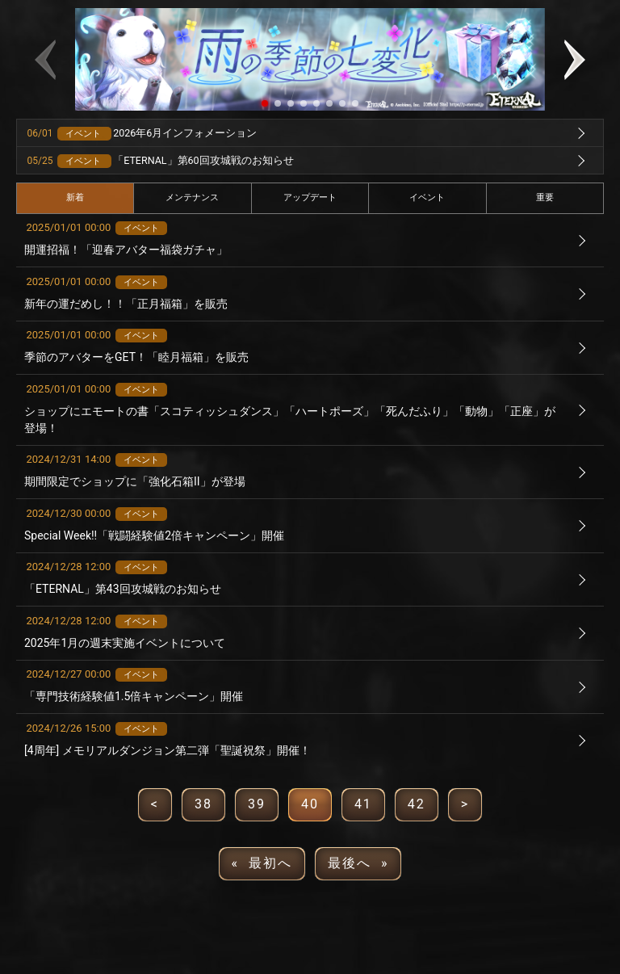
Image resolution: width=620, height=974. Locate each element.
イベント (427, 197)
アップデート (310, 197)
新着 (75, 197)
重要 (545, 197)
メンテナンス (192, 197)
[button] (265, 103)
